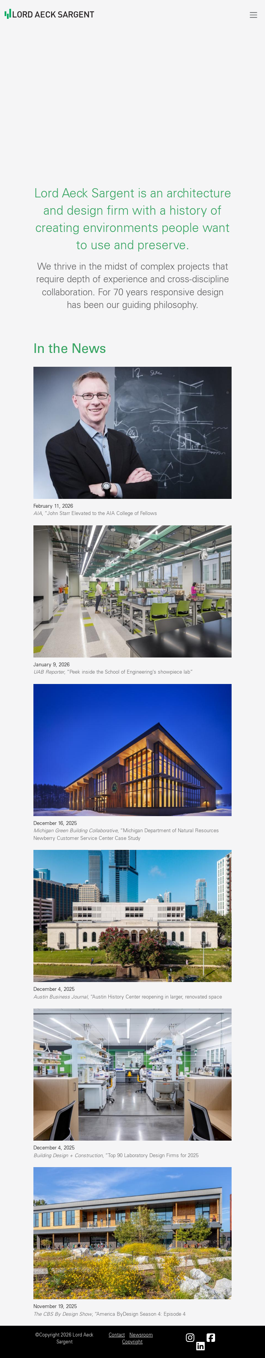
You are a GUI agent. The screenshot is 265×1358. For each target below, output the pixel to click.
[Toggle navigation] (253, 15)
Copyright (132, 1342)
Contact (117, 1335)
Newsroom (141, 1335)
